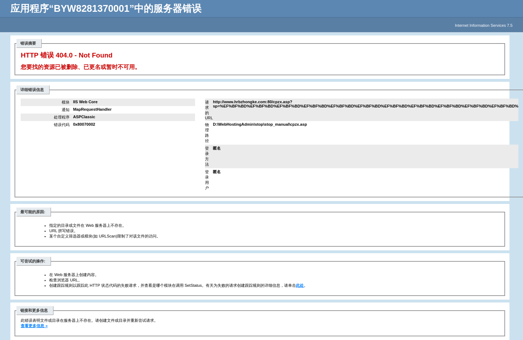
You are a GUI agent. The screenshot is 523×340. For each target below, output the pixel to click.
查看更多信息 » (34, 326)
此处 (300, 285)
